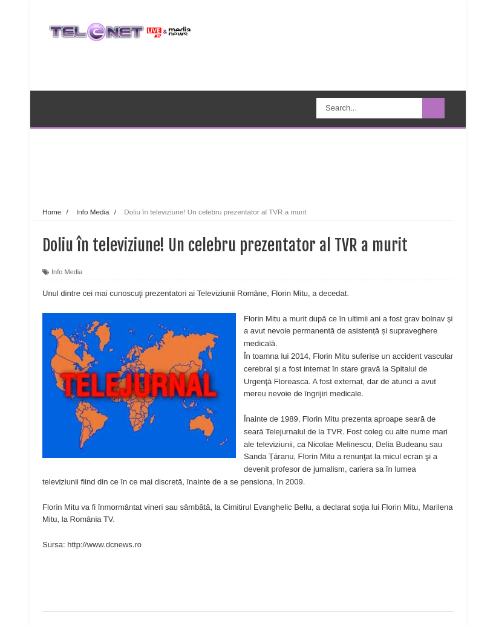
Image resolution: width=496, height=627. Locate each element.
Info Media (66, 271)
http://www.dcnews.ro (104, 544)
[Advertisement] (268, 165)
